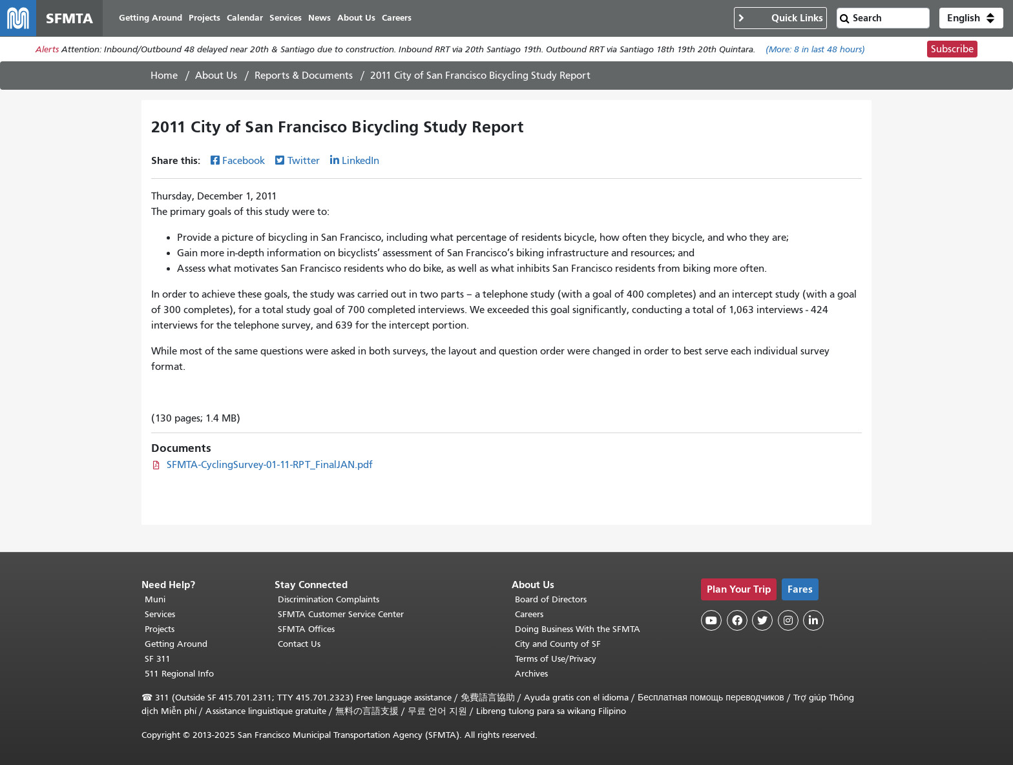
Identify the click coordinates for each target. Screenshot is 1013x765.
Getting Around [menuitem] (150, 17)
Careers (529, 614)
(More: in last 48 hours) (815, 49)
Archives (531, 673)
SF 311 (158, 658)
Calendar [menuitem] (245, 17)
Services (160, 614)
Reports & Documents (304, 75)
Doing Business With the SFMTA (577, 629)
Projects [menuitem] (204, 17)
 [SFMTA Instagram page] (788, 620)
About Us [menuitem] (356, 17)
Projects (159, 629)
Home (164, 75)
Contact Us (299, 643)
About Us (216, 75)
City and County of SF (558, 643)
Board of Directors (551, 599)
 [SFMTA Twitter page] (762, 620)
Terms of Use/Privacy (555, 658)
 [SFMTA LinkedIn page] (813, 620)
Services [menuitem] (285, 17)
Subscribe (952, 49)
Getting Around (176, 643)
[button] (971, 18)
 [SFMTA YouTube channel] (711, 620)
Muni (155, 599)
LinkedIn (360, 161)
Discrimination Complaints (328, 599)
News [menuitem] (319, 17)
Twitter (303, 161)
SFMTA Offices (306, 629)
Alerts (47, 49)
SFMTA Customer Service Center (341, 614)
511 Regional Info (179, 673)
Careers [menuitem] (397, 17)
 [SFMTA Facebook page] (737, 620)
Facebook (243, 161)
